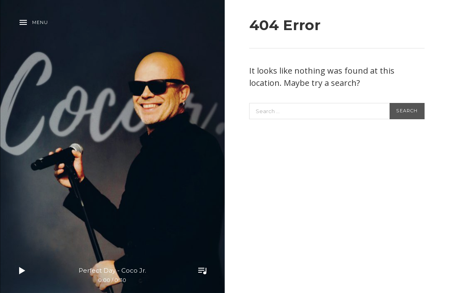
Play (22, 270)
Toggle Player (202, 270)
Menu (40, 22)
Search (407, 111)
